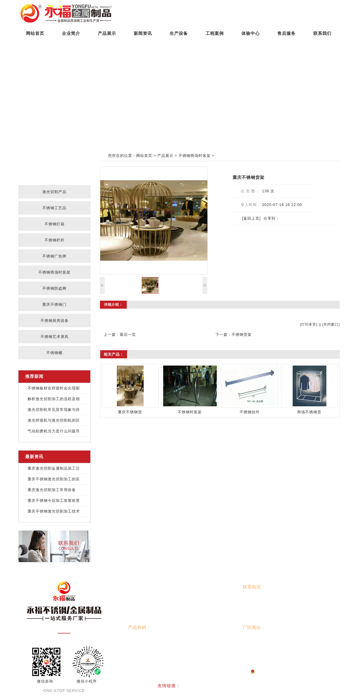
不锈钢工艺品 (54, 208)
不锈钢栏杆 (54, 240)
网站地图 (264, 671)
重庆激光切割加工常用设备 (52, 490)
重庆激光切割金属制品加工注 (54, 468)
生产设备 (179, 33)
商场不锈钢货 (309, 412)
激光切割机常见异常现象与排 (54, 409)
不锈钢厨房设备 (54, 320)
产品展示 (107, 33)
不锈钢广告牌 (54, 256)
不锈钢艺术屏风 (54, 336)
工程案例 (215, 33)
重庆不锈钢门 (54, 304)
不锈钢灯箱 (54, 224)
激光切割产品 (54, 192)
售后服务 (286, 33)
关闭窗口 (330, 324)
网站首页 (35, 33)
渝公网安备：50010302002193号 (218, 671)
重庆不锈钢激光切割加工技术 (54, 511)
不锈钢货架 (242, 334)
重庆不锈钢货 (130, 412)
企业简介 (71, 33)
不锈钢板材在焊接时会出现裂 (54, 388)
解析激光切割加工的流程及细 (54, 399)
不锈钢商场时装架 (54, 272)
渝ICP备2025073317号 (165, 671)
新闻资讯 (143, 33)
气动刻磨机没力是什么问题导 (54, 431)
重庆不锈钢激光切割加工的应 (54, 479)
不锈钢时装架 (190, 412)
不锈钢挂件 (250, 412)
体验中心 (250, 33)
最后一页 (128, 334)
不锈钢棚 (54, 353)
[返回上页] (251, 218)
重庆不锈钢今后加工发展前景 (54, 500)
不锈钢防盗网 (54, 288)
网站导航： (139, 587)
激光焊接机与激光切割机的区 (54, 420)
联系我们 (322, 33)
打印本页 (308, 324)
